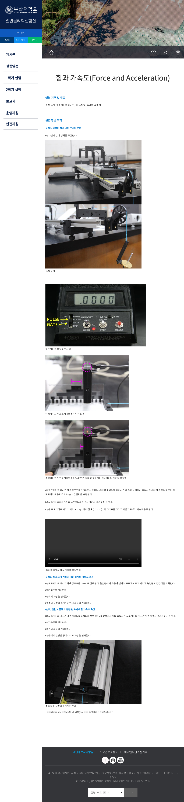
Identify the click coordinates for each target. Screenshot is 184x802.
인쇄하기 (178, 52)
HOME (7, 39)
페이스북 (105, 760)
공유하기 (166, 52)
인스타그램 (112, 760)
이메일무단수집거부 (135, 752)
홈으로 (51, 52)
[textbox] (79, 509)
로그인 (21, 33)
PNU (34, 39)
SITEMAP (21, 39)
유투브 (120, 760)
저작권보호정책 (109, 752)
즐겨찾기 (153, 52)
